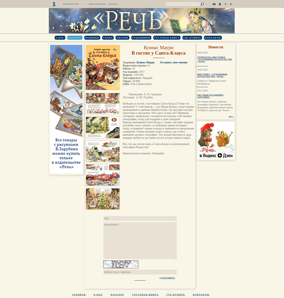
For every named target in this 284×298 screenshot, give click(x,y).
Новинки (92, 38)
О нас (60, 38)
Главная (79, 294)
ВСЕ (231, 117)
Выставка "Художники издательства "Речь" (212, 75)
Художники (141, 38)
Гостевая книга (166, 38)
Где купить (192, 38)
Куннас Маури (158, 47)
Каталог (74, 38)
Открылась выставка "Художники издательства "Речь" (214, 59)
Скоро (108, 38)
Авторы (122, 38)
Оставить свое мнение (173, 62)
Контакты (213, 38)
